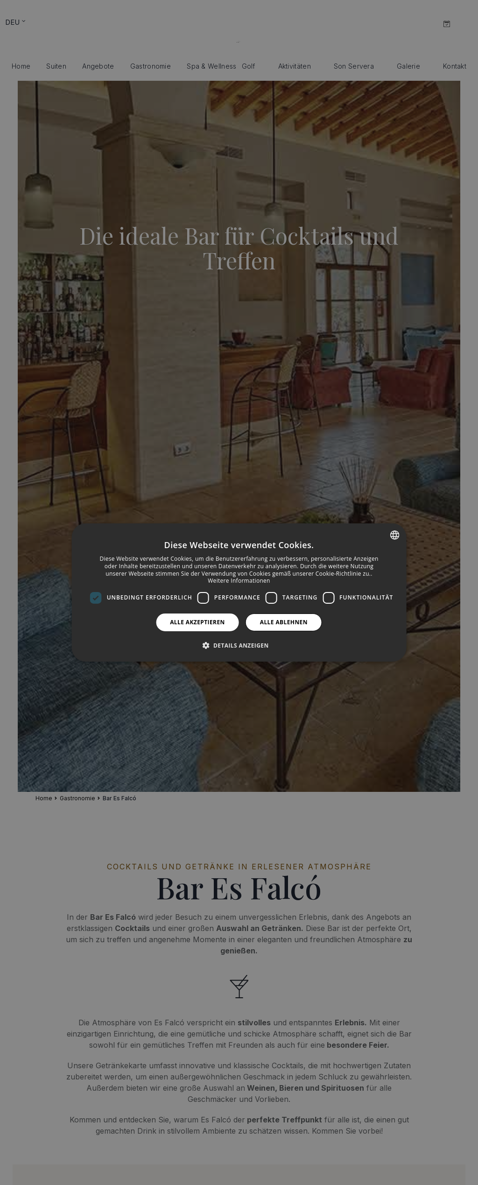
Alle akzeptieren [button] (197, 622)
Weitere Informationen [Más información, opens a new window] (239, 581)
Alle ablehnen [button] (284, 622)
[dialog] (239, 592)
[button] (238, 645)
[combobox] (394, 535)
